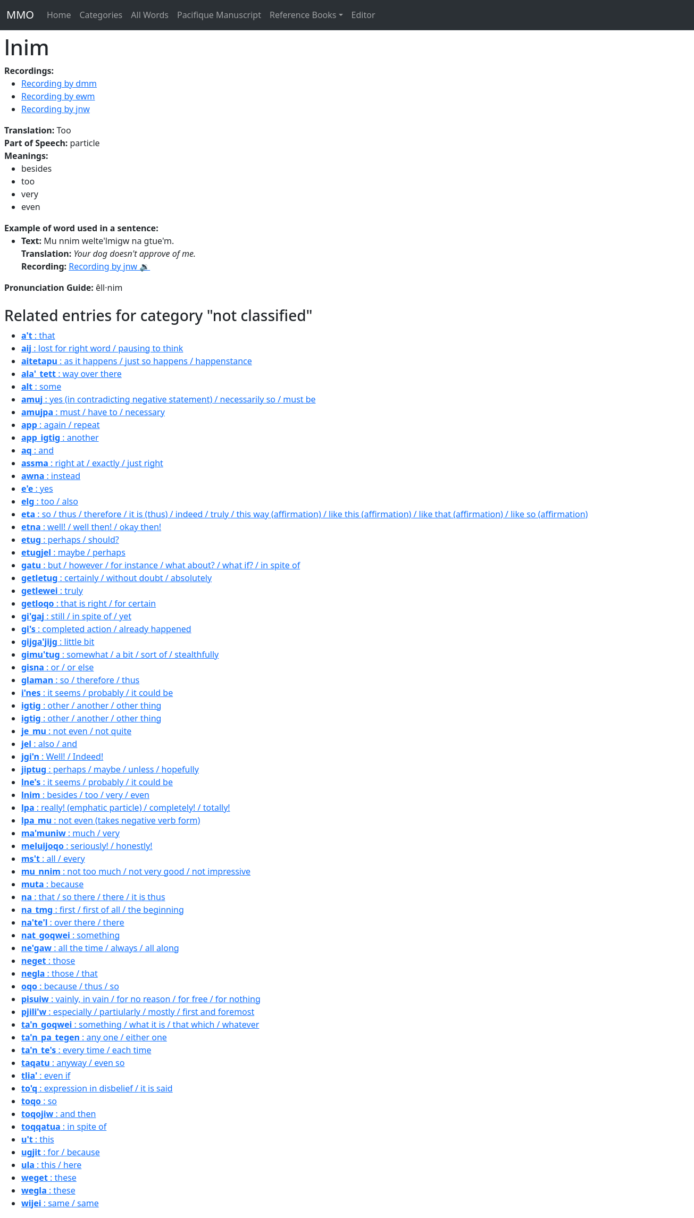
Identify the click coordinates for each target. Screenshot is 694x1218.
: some (41, 386)
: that (38, 335)
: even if (45, 1075)
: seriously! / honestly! (87, 846)
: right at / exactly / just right (92, 463)
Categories (100, 15)
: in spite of (63, 1126)
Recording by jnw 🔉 (109, 266)
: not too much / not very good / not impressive (135, 871)
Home (59, 15)
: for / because (60, 1152)
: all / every (53, 858)
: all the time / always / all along (100, 948)
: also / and (49, 744)
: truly (52, 591)
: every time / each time (86, 1050)
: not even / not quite (76, 731)
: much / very (70, 833)
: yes (37, 488)
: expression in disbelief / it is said (97, 1088)
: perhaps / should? (70, 539)
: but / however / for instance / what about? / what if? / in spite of (160, 565)
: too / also (49, 501)
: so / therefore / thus (80, 680)
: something (70, 935)
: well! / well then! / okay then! (91, 527)
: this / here (51, 1165)
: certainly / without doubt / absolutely (116, 578)
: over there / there (72, 922)
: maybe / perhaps (73, 552)
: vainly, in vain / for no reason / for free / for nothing (141, 999)
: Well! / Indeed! (62, 756)
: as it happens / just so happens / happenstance (136, 361)
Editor (363, 15)
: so (39, 1101)
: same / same (60, 1203)
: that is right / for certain (88, 603)
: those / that (59, 973)
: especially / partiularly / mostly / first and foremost (137, 1012)
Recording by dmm (59, 83)
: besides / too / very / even (85, 795)
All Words (150, 15)
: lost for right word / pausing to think (102, 348)
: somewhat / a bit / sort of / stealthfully (120, 654)
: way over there (71, 374)
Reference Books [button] (303, 15)
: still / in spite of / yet (76, 616)
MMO (20, 14)
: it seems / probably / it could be (97, 693)
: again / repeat (60, 425)
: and (37, 450)
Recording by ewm (58, 96)
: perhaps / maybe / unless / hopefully (110, 769)
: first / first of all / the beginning (102, 909)
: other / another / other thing (91, 705)
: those (48, 961)
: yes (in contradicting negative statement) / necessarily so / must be (168, 399)
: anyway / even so (72, 1063)
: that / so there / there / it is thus (93, 897)
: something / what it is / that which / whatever (140, 1024)
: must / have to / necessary (93, 412)
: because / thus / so (70, 986)
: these (49, 1177)
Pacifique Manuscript (219, 15)
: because (52, 884)
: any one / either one (94, 1037)
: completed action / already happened (106, 629)
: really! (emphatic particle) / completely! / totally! (125, 807)
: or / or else (57, 667)
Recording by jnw (55, 109)
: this (37, 1139)
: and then (58, 1114)
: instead (50, 476)
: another (60, 437)
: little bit (57, 642)
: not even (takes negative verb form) (110, 820)
